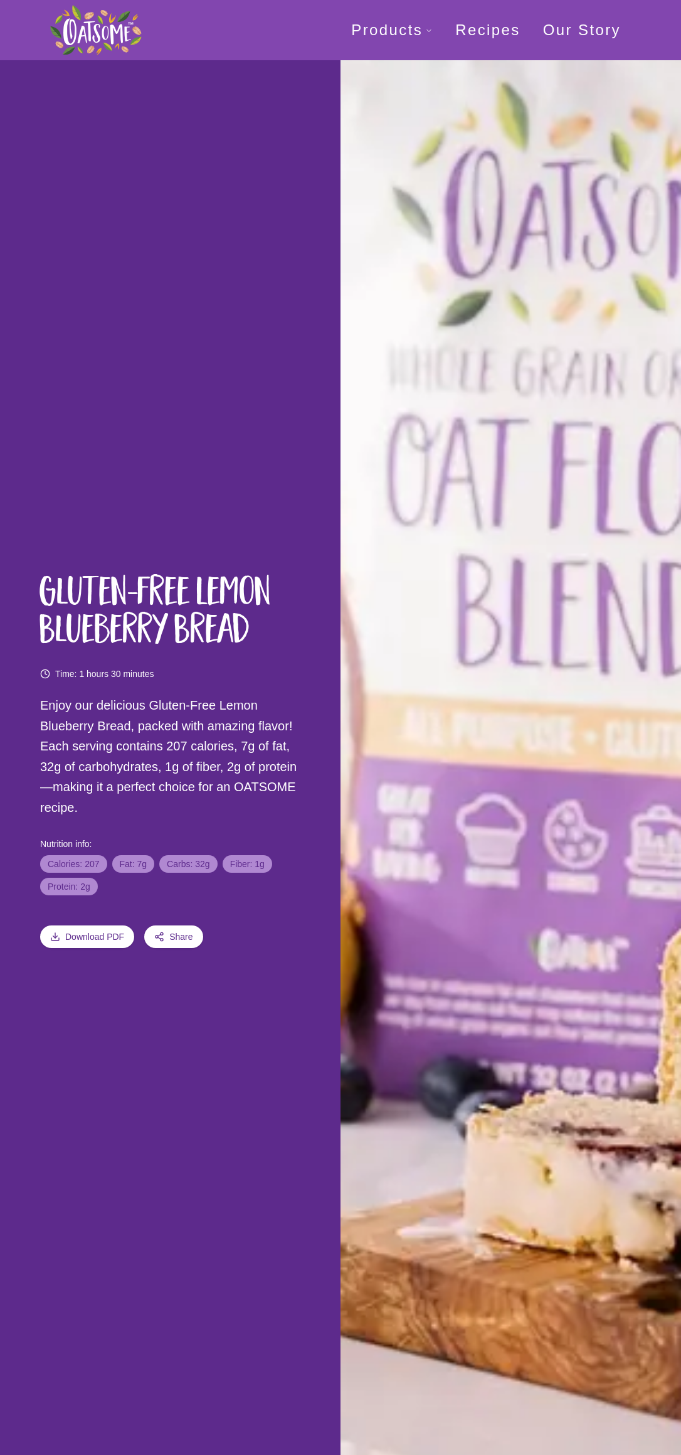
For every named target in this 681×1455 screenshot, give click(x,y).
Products (392, 29)
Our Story (582, 29)
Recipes (487, 29)
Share (173, 937)
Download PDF (87, 937)
